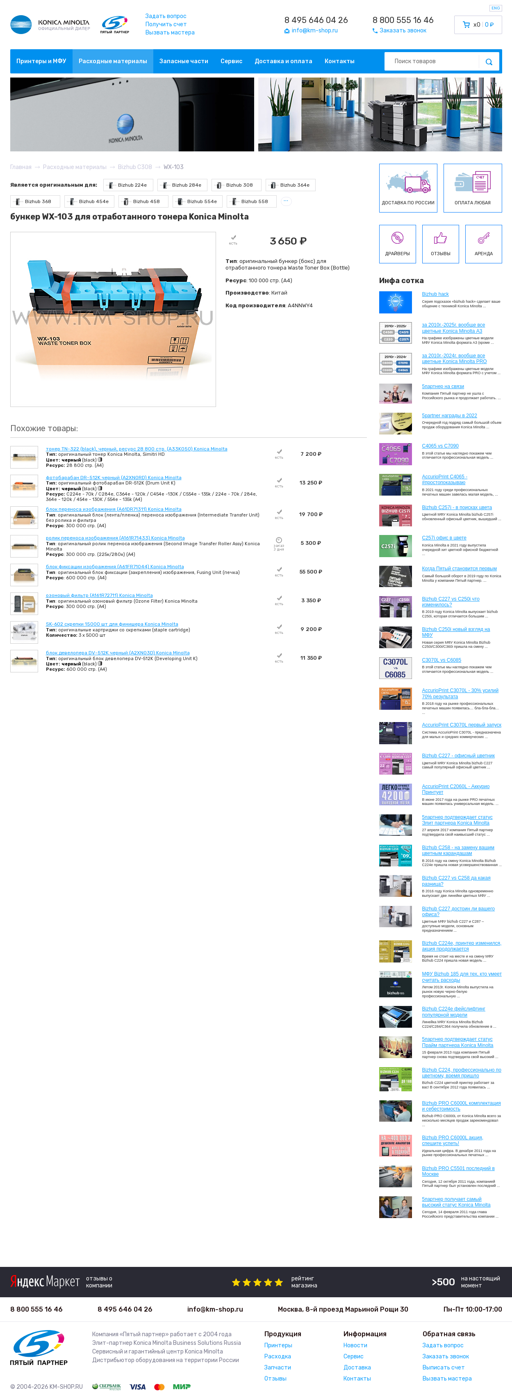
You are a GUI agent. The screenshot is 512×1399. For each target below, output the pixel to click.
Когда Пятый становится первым (459, 568)
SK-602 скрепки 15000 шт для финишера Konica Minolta (112, 624)
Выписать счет (444, 1367)
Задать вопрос (166, 16)
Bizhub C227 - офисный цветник (458, 756)
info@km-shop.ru (215, 1309)
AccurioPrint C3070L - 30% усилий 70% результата (460, 693)
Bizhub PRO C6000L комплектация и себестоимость (461, 1106)
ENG (496, 8)
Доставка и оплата (283, 61)
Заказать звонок (446, 1356)
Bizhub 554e (196, 201)
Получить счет (166, 24)
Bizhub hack (435, 294)
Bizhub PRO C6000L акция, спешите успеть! (453, 1140)
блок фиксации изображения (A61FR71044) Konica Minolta (115, 566)
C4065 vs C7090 (440, 446)
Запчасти (277, 1367)
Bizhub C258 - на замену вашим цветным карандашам (458, 850)
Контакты (340, 61)
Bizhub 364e (289, 185)
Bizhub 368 (32, 201)
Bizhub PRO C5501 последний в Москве (458, 1171)
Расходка (277, 1356)
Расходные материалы (113, 61)
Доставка (357, 1367)
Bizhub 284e (181, 185)
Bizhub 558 (249, 201)
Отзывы (275, 1378)
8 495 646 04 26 (316, 20)
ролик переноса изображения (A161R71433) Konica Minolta (115, 538)
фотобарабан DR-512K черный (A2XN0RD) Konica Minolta (114, 477)
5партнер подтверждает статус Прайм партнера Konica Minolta (458, 1042)
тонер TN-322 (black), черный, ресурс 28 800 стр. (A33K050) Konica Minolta (137, 449)
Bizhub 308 (233, 185)
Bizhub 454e (88, 201)
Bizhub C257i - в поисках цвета (457, 507)
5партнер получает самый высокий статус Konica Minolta (456, 1202)
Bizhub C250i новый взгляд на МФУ (456, 632)
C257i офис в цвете (444, 538)
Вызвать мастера (170, 32)
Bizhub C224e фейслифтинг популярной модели (454, 1011)
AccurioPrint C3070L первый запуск (462, 725)
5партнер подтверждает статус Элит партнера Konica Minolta (457, 820)
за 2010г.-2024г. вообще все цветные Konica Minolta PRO (454, 358)
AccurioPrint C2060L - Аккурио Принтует (456, 789)
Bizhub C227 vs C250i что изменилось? (451, 602)
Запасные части (183, 61)
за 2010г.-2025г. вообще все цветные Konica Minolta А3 (453, 328)
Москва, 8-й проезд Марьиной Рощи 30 (343, 1309)
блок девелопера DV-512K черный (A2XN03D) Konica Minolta (118, 653)
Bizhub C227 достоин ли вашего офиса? (458, 911)
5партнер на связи (443, 386)
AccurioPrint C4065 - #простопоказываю (445, 479)
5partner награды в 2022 (449, 415)
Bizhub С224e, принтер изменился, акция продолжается (462, 946)
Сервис (231, 61)
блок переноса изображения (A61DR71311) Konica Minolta (114, 509)
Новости (355, 1345)
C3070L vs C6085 (442, 660)
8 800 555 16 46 (403, 20)
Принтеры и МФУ (41, 61)
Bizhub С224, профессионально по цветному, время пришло (462, 1073)
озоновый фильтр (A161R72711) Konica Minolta (99, 595)
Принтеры (278, 1345)
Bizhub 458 (140, 201)
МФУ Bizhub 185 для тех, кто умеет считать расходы (462, 977)
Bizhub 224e (126, 185)
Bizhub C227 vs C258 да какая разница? (456, 881)
